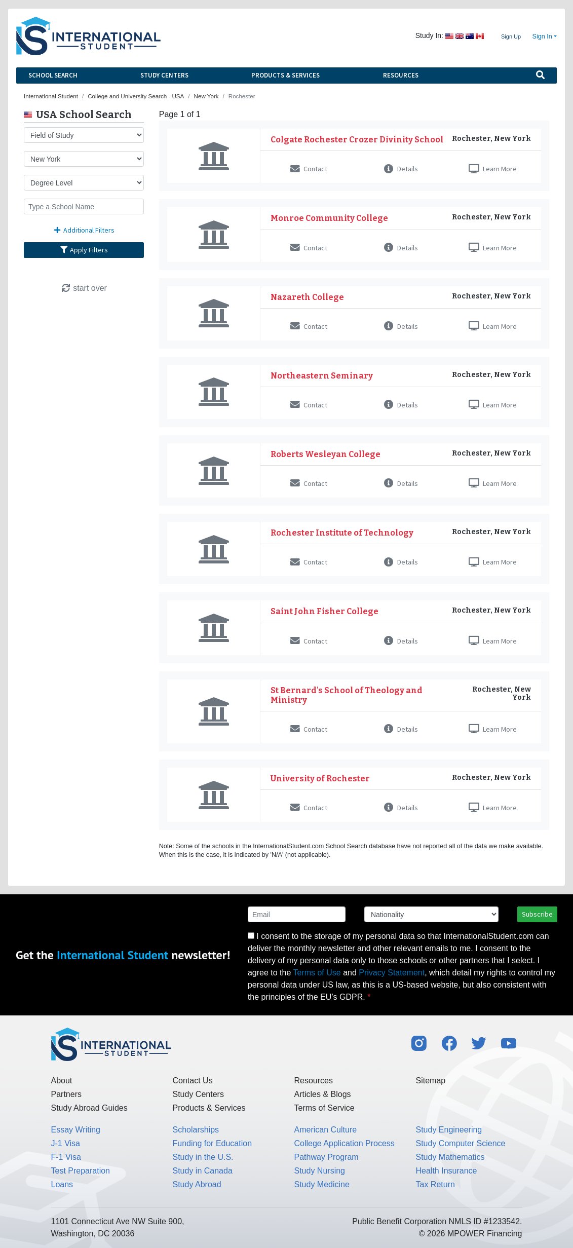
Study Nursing (320, 1170)
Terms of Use (316, 972)
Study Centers (164, 75)
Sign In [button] (542, 36)
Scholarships (196, 1129)
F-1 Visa (66, 1157)
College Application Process (344, 1143)
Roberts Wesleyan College (325, 454)
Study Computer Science (461, 1143)
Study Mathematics (450, 1157)
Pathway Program (326, 1157)
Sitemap (431, 1080)
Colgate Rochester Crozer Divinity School (357, 139)
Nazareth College (307, 297)
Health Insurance (446, 1170)
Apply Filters (84, 249)
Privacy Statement (392, 972)
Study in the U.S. (203, 1157)
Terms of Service (324, 1108)
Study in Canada (203, 1170)
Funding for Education (212, 1143)
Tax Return (435, 1184)
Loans (62, 1184)
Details (401, 168)
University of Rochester (320, 778)
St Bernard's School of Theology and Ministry (347, 695)
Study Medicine (322, 1184)
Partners (66, 1094)
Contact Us (193, 1080)
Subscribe (537, 914)
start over (84, 288)
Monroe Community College (329, 218)
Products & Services (285, 75)
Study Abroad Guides (89, 1108)
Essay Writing (76, 1129)
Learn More (493, 168)
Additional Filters (84, 230)
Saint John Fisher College (324, 611)
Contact (308, 168)
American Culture (325, 1129)
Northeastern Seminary (322, 376)
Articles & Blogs (322, 1094)
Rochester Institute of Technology (342, 533)
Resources (400, 75)
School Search (53, 75)
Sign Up (511, 36)
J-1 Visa (66, 1143)
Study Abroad (197, 1184)
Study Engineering (449, 1129)
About (61, 1080)
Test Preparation (80, 1170)
